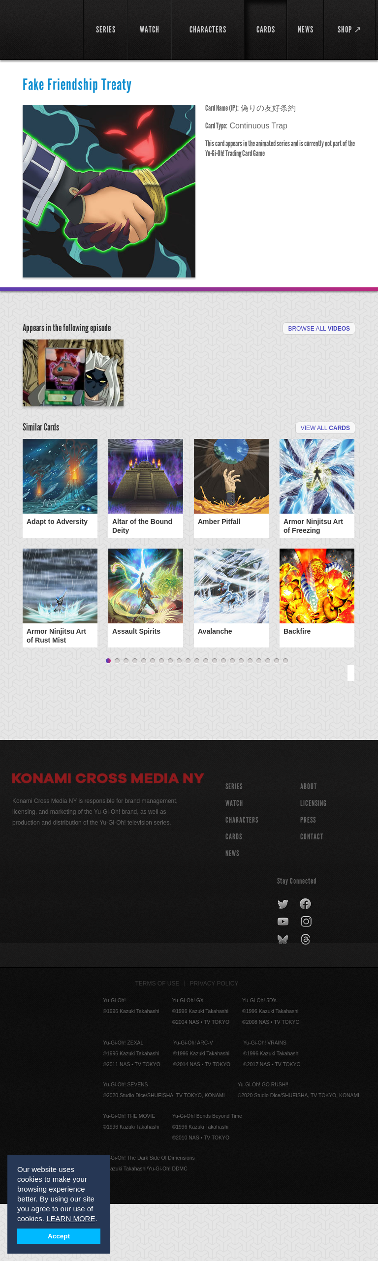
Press (308, 877)
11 (197, 718)
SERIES (234, 843)
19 (268, 718)
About (308, 843)
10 (188, 718)
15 (232, 718)
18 (259, 718)
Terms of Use (157, 1040)
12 (206, 718)
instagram (307, 979)
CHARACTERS (241, 877)
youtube (284, 979)
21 (285, 718)
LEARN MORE (70, 1218)
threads (307, 997)
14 (223, 718)
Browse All (319, 328)
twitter (283, 961)
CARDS (233, 893)
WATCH (234, 860)
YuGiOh (42, 29)
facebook (306, 961)
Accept (59, 1236)
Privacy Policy (214, 1040)
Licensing (313, 860)
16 (241, 718)
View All (325, 485)
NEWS (232, 910)
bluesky (284, 997)
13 (215, 718)
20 (277, 718)
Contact (311, 893)
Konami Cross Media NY (108, 837)
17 (250, 718)
